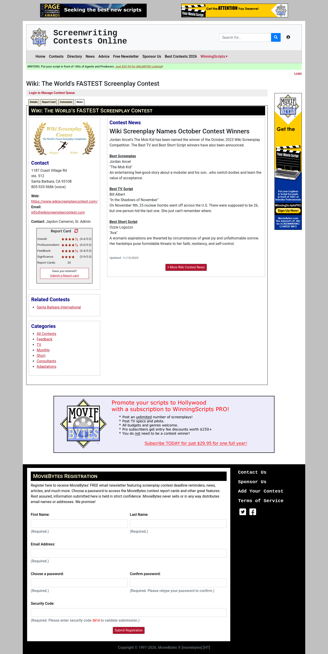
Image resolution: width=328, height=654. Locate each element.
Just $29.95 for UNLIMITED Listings (138, 66)
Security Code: (42, 603)
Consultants (46, 361)
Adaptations (46, 366)
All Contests (46, 334)
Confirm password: (145, 574)
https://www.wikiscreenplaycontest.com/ (64, 201)
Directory (74, 56)
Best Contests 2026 (181, 56)
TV (39, 345)
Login (298, 73)
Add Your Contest (261, 491)
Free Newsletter (126, 56)
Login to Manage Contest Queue (52, 93)
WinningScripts (213, 56)
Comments (66, 102)
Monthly (43, 350)
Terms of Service (261, 500)
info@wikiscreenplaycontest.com (58, 212)
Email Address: (43, 544)
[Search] (245, 37)
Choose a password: (47, 574)
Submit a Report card (64, 275)
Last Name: (139, 514)
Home (40, 56)
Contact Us (252, 472)
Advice (104, 56)
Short (41, 355)
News (90, 56)
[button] (288, 37)
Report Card (49, 102)
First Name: (40, 514)
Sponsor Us (151, 56)
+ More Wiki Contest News (186, 267)
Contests (56, 56)
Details (34, 102)
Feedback (44, 339)
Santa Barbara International (59, 307)
